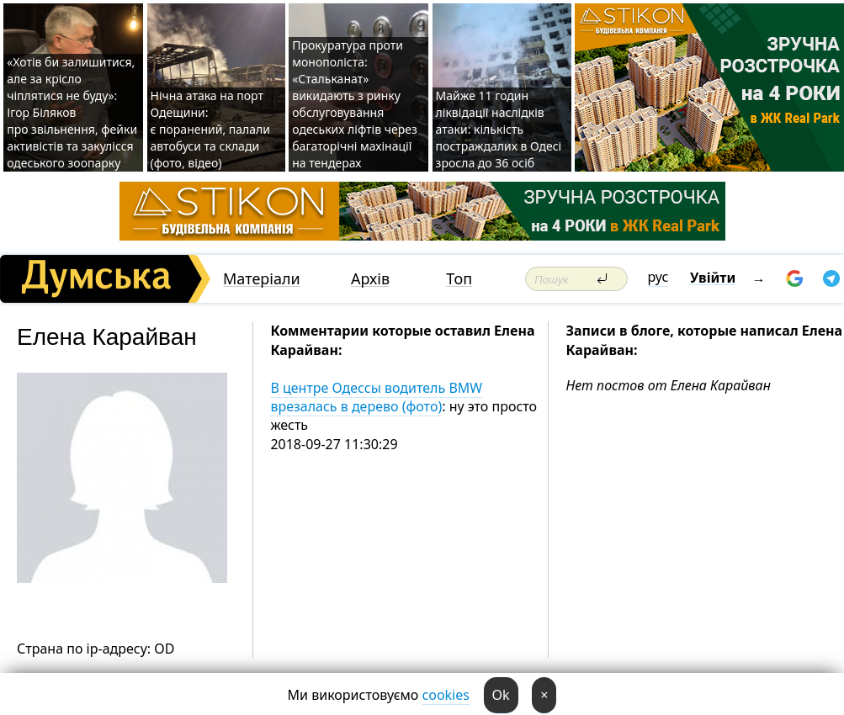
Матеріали (261, 279)
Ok (501, 695)
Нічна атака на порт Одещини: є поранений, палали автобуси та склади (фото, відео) (211, 129)
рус (658, 276)
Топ (459, 279)
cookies (446, 695)
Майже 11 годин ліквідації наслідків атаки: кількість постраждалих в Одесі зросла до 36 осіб (499, 129)
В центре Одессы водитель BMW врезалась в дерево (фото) (376, 397)
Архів (370, 279)
